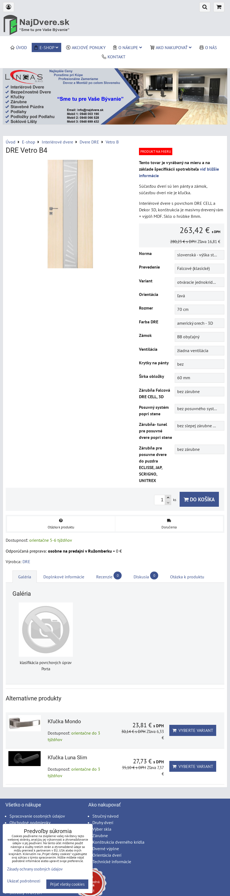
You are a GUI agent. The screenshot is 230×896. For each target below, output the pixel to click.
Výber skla (101, 829)
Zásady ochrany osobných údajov (35, 869)
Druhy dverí (102, 822)
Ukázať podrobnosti (23, 881)
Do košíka (199, 499)
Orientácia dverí (106, 855)
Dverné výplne (105, 848)
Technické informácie (111, 861)
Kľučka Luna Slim (67, 757)
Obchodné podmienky (29, 822)
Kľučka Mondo (64, 721)
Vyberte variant (192, 730)
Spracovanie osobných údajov (37, 816)
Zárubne (100, 835)
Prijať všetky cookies (67, 884)
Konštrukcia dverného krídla (118, 842)
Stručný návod (105, 816)
